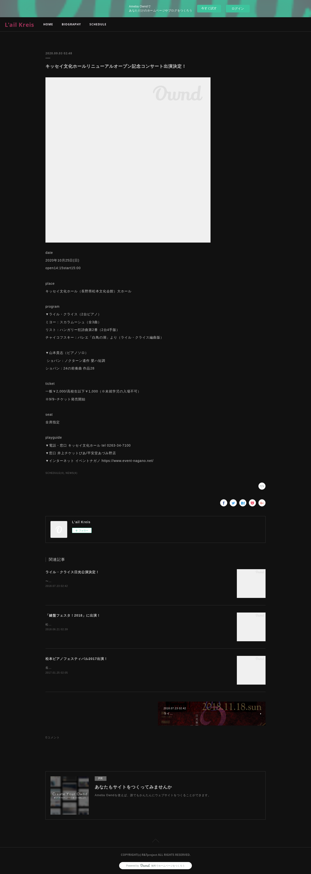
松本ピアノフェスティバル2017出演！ (76, 659)
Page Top (155, 841)
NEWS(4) (72, 473)
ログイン (238, 8)
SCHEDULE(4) (54, 473)
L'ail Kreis (19, 24)
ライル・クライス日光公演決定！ (72, 572)
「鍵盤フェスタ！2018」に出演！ (72, 615)
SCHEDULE (97, 24)
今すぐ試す (209, 8)
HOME (48, 24)
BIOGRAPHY (71, 24)
